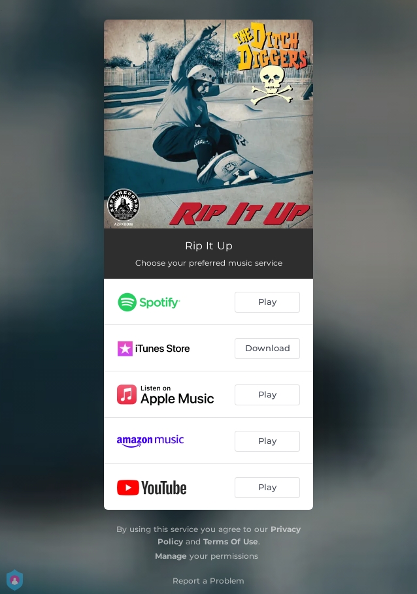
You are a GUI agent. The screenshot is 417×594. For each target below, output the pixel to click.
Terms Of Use (230, 541)
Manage (171, 556)
